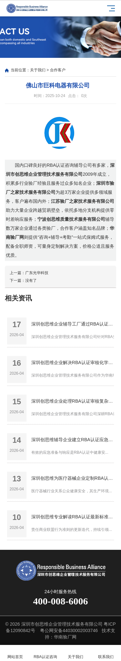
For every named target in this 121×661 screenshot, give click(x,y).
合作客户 (58, 70)
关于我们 (37, 70)
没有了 (31, 280)
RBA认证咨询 (45, 653)
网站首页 (15, 653)
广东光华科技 (36, 273)
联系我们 (106, 653)
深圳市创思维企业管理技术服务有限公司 (62, 624)
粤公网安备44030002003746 (69, 630)
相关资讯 (18, 298)
